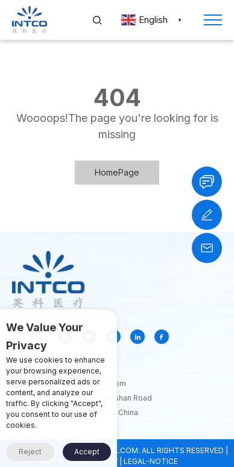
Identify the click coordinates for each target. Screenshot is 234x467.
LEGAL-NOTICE (151, 461)
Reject (30, 451)
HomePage (117, 172)
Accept (87, 451)
